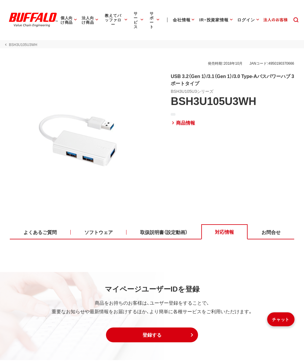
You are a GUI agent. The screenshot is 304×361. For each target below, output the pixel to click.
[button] (152, 335)
